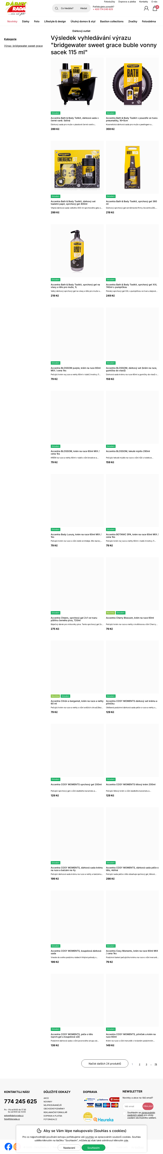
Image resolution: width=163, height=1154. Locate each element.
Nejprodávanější (53, 1105)
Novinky (12, 21)
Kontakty (143, 1)
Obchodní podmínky (54, 1108)
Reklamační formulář (55, 1112)
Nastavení (69, 1147)
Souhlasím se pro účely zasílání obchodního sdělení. (139, 1115)
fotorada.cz (50, 1119)
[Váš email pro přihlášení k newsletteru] (135, 1106)
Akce (46, 1098)
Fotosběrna (149, 21)
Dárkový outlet (81, 31)
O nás (154, 1)
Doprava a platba (127, 1)
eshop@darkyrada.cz (14, 1115)
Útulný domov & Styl (83, 21)
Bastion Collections (112, 21)
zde (126, 1140)
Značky (132, 21)
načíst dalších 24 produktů (105, 1063)
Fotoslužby (109, 1)
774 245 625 (20, 1101)
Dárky (25, 21)
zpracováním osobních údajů (141, 1114)
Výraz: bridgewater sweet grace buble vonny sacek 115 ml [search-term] (23, 46)
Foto (36, 21)
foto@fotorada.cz (12, 1119)
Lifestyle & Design (55, 21)
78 (156, 1064)
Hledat (83, 8)
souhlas (89, 1137)
